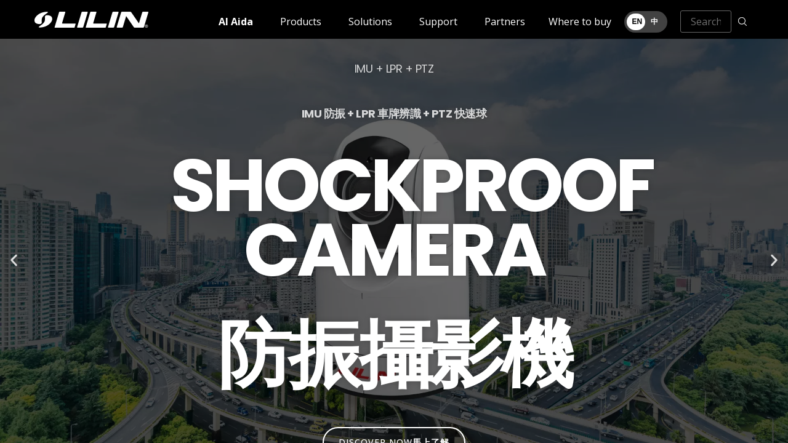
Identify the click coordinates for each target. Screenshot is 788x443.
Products (300, 21)
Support (438, 21)
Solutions (370, 21)
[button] (14, 260)
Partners (504, 21)
